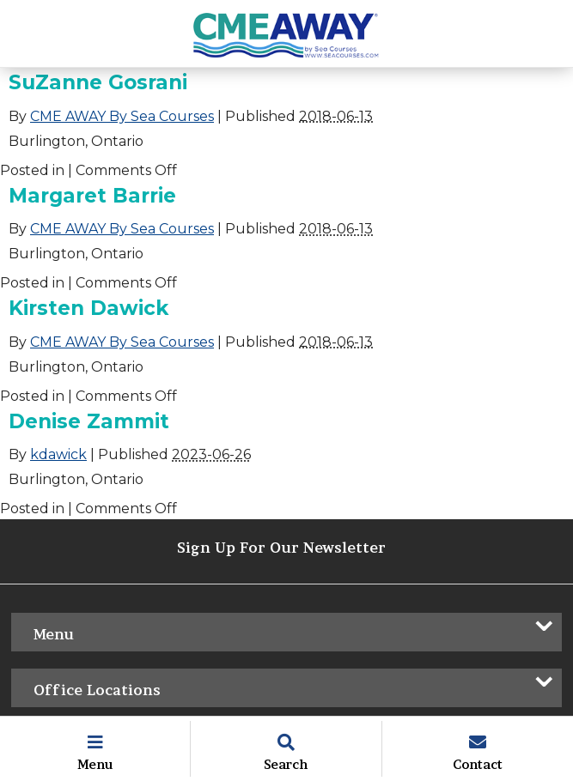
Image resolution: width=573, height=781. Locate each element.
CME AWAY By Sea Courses (122, 116)
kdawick (58, 454)
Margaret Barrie (92, 196)
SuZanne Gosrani (98, 82)
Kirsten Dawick (88, 308)
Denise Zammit (89, 421)
